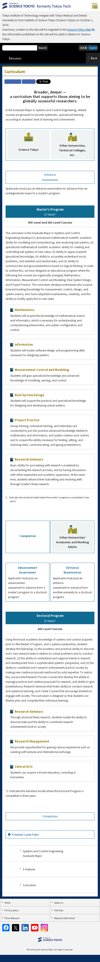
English (93, 47)
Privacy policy (11, 910)
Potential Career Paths (25, 834)
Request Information (64, 918)
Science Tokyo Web (79, 29)
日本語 (83, 47)
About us (58, 902)
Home (7, 902)
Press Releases (11, 918)
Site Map (58, 910)
